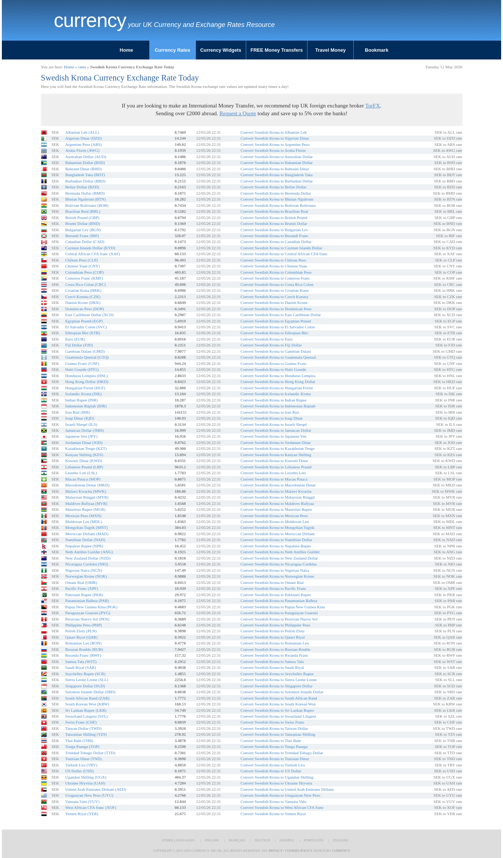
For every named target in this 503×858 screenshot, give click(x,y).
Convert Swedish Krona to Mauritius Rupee (276, 509)
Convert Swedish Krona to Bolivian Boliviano (278, 205)
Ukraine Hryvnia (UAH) (85, 783)
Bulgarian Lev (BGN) (83, 230)
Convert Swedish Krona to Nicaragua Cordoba (279, 564)
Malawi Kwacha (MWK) (85, 491)
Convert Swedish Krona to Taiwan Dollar (274, 728)
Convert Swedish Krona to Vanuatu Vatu (273, 801)
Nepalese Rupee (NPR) (84, 546)
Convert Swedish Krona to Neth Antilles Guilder (280, 552)
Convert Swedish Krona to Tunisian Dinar (275, 758)
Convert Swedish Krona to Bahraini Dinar (275, 169)
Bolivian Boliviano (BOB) (86, 205)
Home (126, 50)
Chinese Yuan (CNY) (82, 266)
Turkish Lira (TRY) (81, 765)
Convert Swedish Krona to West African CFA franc (282, 807)
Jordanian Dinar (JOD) (83, 442)
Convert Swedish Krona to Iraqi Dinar (272, 418)
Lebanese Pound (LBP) (84, 467)
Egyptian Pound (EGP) (83, 321)
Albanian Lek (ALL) (82, 132)
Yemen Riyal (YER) (81, 813)
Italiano (341, 840)
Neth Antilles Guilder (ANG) (89, 552)
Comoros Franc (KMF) (84, 278)
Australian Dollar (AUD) (85, 156)
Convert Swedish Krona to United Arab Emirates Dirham (287, 789)
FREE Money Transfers (277, 50)
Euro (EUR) (75, 339)
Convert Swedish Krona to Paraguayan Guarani (279, 613)
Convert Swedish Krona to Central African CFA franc (284, 254)
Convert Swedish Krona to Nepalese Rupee (276, 546)
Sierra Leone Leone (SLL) (86, 679)
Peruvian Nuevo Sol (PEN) (87, 619)
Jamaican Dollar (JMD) (84, 430)
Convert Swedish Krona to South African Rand (279, 698)
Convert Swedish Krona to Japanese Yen (273, 436)
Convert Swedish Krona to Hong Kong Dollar (278, 381)
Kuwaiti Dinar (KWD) (83, 460)
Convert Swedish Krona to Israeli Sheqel (274, 424)
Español (286, 840)
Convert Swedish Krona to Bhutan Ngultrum (277, 199)
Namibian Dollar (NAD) (85, 539)
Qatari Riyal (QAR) (81, 637)
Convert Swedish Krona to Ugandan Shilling (277, 777)
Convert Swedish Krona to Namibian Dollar (276, 539)
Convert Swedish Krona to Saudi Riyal (272, 667)
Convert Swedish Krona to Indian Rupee (274, 400)
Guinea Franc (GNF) (82, 363)
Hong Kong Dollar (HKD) (86, 381)
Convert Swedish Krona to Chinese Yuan (274, 266)
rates (82, 67)
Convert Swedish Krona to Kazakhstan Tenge (278, 448)
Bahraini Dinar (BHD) (83, 169)
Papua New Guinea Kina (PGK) (91, 607)
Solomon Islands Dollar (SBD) (90, 692)
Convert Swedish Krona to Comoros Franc (275, 278)
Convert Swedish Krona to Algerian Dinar (275, 138)
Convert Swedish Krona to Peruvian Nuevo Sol (279, 619)
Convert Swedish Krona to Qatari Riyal (273, 637)
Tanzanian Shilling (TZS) (85, 734)
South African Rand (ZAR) (87, 698)
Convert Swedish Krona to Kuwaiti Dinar (274, 460)
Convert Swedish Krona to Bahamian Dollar (277, 162)
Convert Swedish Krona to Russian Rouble (275, 649)
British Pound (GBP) (82, 217)
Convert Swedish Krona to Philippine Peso (275, 625)
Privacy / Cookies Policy (290, 850)
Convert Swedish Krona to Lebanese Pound (276, 467)
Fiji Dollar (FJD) (79, 345)
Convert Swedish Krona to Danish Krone (274, 302)
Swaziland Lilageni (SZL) (86, 716)
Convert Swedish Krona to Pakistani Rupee (276, 594)
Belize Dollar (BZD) (82, 187)
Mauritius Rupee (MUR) (85, 509)
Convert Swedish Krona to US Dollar (271, 771)
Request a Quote (238, 113)
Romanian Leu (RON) (83, 643)
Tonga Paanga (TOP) (82, 746)
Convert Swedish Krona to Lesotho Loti (273, 473)
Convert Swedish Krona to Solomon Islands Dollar (282, 692)
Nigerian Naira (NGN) (83, 570)
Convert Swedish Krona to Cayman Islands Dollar (281, 248)
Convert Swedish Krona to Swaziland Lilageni (278, 716)
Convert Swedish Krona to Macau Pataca (274, 479)
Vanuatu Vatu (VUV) (82, 801)
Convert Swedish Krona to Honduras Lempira (278, 375)
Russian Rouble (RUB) (84, 649)
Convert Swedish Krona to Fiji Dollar (271, 345)
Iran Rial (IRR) (77, 412)
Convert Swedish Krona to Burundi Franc (275, 235)
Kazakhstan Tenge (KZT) (85, 448)
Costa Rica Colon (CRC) (85, 284)
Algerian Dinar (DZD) (83, 138)
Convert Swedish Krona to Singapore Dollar (277, 686)
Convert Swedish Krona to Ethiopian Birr (274, 333)
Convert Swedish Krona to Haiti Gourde (273, 369)
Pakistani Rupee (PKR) (84, 594)
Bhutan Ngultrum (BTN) (85, 199)
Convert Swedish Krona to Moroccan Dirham (278, 533)
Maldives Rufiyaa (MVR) (86, 503)
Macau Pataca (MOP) (82, 479)
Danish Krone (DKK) (82, 302)
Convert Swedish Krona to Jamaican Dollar (276, 430)
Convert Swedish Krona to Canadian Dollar (276, 241)
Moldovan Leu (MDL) (83, 521)
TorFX (372, 106)
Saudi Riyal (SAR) (80, 667)
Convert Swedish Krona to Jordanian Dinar (276, 442)
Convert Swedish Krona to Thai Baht (271, 740)
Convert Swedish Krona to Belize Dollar (274, 187)
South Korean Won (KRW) (87, 704)
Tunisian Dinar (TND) (83, 758)
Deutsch (262, 840)
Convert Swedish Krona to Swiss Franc (273, 722)
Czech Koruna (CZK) (82, 296)
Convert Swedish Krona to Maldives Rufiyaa (277, 503)
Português (313, 840)
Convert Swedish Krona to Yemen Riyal (273, 813)
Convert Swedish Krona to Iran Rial (270, 412)
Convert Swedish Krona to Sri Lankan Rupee (277, 710)
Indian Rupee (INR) (81, 400)
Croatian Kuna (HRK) (83, 290)
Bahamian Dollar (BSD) (85, 162)
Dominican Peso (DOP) (84, 309)
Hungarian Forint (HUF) (85, 388)
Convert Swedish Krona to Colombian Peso (276, 272)
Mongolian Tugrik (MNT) (86, 527)
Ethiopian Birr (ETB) (82, 333)
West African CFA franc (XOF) (90, 807)
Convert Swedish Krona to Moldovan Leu (275, 521)
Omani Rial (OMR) (81, 582)
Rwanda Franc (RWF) (83, 655)
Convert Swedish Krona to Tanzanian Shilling (278, 734)
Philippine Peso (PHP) (83, 625)
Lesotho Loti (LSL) (81, 473)
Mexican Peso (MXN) (83, 515)
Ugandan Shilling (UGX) (85, 777)
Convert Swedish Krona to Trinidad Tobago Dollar (282, 753)
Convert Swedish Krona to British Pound (274, 217)
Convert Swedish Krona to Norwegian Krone (277, 576)
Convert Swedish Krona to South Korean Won (278, 704)
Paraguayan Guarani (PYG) (87, 613)
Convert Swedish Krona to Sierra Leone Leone (279, 679)
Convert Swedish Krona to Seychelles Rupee (277, 673)
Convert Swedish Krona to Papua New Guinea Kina (283, 607)
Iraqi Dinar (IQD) (79, 418)
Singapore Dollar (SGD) (85, 686)
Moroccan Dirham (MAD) (86, 533)
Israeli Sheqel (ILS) (81, 424)
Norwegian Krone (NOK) (86, 576)
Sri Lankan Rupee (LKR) (85, 710)
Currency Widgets (220, 50)
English (212, 840)
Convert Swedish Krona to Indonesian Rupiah (278, 406)
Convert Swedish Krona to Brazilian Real (274, 211)
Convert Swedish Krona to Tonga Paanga (274, 746)
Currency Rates (172, 50)
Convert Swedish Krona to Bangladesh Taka (277, 174)
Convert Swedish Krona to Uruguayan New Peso (280, 795)
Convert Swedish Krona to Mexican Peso (274, 515)
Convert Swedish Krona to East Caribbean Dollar (281, 314)
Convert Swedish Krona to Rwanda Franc (275, 655)
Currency (90, 20)
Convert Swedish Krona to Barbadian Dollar (277, 181)
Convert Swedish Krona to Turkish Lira (273, 765)
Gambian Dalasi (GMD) (85, 351)
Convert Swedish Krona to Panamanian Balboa (279, 600)
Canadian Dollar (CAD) (84, 241)
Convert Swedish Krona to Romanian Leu (275, 643)
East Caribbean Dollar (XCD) (89, 314)
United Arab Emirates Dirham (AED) (95, 789)
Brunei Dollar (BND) (82, 223)
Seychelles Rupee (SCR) (85, 673)
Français (236, 840)
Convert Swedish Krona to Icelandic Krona (276, 394)
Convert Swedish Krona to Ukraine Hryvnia (276, 783)
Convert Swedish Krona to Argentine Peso (275, 144)
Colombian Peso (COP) (84, 272)
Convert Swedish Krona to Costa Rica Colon (277, 284)
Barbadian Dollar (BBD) (85, 181)
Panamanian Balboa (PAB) (87, 600)
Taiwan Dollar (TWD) (83, 728)
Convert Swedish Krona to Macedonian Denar (278, 485)
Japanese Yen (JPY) (81, 436)
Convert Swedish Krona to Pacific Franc (273, 588)
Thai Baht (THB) (79, 740)
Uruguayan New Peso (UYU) (89, 795)
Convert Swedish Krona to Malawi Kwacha (276, 491)
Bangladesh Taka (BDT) (85, 174)
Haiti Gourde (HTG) (81, 369)
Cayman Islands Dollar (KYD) (90, 248)
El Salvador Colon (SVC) (86, 327)
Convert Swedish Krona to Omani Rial (272, 582)
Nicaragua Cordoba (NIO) (86, 564)
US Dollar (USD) (79, 771)
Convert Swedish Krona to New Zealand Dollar (279, 558)
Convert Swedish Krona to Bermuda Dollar (276, 193)
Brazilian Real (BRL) (82, 211)
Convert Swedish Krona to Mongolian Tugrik (278, 527)
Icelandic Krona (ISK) (83, 394)
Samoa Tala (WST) (80, 661)
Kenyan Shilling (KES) (84, 454)
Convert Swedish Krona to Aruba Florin (273, 150)
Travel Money (330, 50)
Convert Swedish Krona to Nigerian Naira (275, 570)
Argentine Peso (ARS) (83, 144)
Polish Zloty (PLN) (80, 631)
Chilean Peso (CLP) (81, 260)
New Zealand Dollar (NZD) (87, 558)
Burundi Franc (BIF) (82, 235)
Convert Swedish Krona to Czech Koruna (274, 296)
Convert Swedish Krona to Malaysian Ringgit (278, 497)
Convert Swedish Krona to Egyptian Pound (276, 321)
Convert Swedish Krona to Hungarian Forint (277, 388)
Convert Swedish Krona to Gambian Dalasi (276, 351)
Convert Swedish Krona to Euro (267, 339)
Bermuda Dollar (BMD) (84, 193)
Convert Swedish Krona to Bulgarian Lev (274, 230)
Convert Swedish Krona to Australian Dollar (277, 156)
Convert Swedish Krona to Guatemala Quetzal (278, 357)
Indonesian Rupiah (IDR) (85, 406)
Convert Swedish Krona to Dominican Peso (276, 309)
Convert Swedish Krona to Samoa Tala (272, 661)
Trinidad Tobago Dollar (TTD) (90, 753)
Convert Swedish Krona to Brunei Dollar (274, 223)
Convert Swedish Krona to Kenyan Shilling (276, 454)
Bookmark (376, 50)
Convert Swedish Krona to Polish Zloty (273, 631)
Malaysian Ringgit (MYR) (86, 497)
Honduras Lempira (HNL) (86, 375)
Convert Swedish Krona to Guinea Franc (274, 363)
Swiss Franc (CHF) (80, 722)
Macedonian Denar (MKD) (87, 485)
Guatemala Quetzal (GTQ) (86, 357)
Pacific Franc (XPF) (81, 588)
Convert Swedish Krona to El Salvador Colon (278, 327)
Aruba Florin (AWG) (82, 150)
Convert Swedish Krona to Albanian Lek (274, 132)
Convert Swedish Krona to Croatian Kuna (275, 290)
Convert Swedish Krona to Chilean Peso (273, 260)
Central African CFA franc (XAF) (92, 254)
